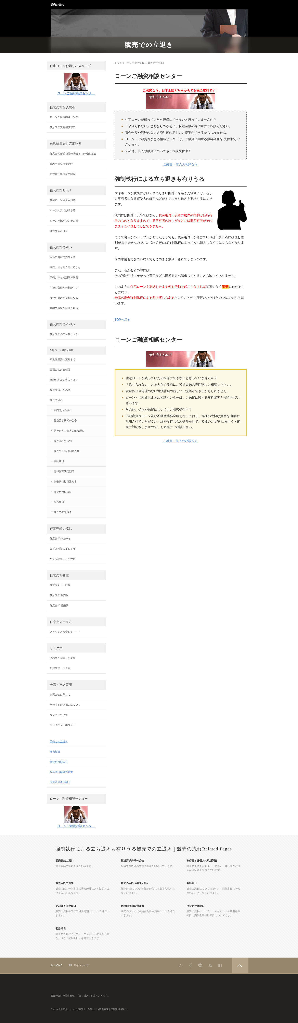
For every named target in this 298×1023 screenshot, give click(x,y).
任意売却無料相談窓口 (62, 127)
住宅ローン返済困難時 (62, 200)
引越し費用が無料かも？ (64, 287)
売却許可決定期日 (64, 471)
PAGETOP (240, 965)
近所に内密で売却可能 (62, 257)
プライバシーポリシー (62, 724)
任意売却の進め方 (60, 538)
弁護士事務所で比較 (61, 163)
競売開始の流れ (63, 410)
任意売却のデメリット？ (64, 334)
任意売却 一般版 (60, 585)
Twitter (181, 965)
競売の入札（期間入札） (68, 450)
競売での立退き (149, 44)
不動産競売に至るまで (62, 359)
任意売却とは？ (59, 230)
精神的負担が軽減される (64, 308)
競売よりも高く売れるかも (65, 267)
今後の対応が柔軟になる (64, 297)
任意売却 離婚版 (59, 605)
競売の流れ (57, 4)
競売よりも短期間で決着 (64, 277)
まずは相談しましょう (62, 548)
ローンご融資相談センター (76, 93)
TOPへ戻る (123, 319)
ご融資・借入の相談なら (180, 164)
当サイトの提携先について (65, 704)
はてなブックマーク (220, 965)
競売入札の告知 (63, 440)
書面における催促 (60, 369)
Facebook (190, 965)
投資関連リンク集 (60, 668)
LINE (200, 965)
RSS (210, 965)
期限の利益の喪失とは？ (64, 379)
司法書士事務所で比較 (62, 174)
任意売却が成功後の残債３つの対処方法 (73, 153)
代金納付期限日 (63, 491)
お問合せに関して (60, 694)
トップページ (122, 63)
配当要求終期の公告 (65, 420)
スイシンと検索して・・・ (65, 631)
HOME (58, 965)
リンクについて (59, 714)
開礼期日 (59, 461)
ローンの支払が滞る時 (62, 210)
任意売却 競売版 (59, 595)
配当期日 (59, 501)
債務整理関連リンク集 (62, 657)
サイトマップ (81, 965)
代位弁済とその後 (60, 390)
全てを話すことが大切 (62, 558)
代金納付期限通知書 (65, 481)
